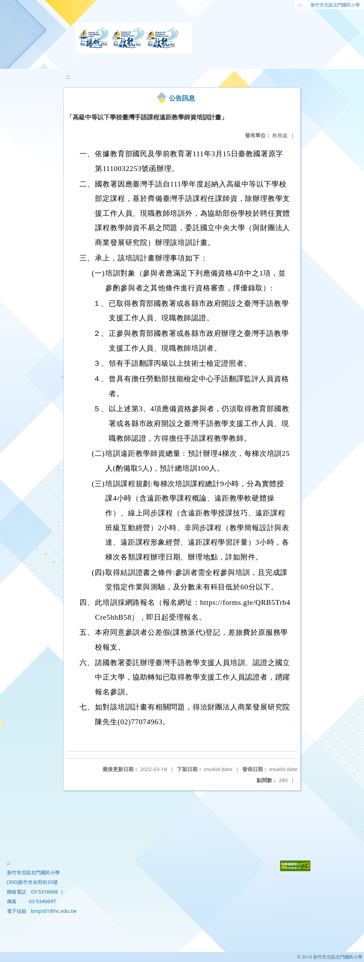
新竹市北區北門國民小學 (335, 5)
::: (299, 5)
